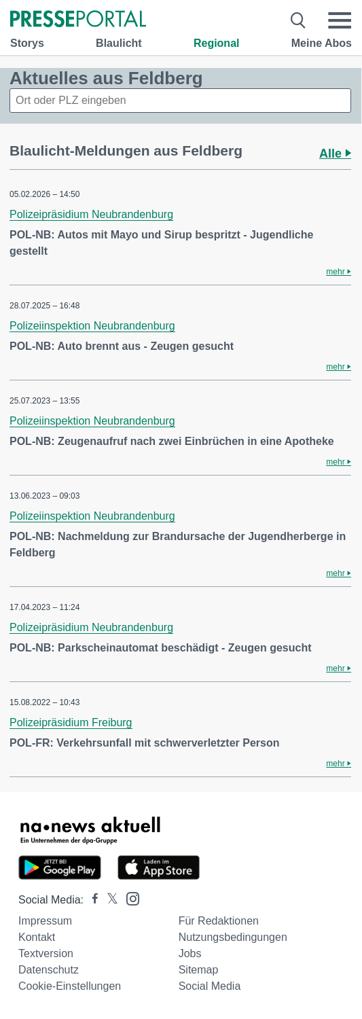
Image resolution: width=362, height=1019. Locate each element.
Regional (217, 43)
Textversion (45, 953)
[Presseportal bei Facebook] (91, 900)
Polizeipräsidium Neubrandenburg (91, 214)
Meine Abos (321, 43)
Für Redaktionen (219, 921)
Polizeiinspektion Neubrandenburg (92, 326)
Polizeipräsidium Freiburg (71, 722)
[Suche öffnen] (298, 20)
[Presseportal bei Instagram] (128, 898)
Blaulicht (119, 43)
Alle (335, 153)
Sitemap (199, 970)
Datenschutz (48, 970)
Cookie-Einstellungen (69, 986)
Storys (27, 43)
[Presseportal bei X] (108, 900)
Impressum (45, 921)
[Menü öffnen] (339, 20)
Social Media (210, 986)
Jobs (190, 953)
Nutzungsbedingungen (233, 937)
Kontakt (36, 937)
